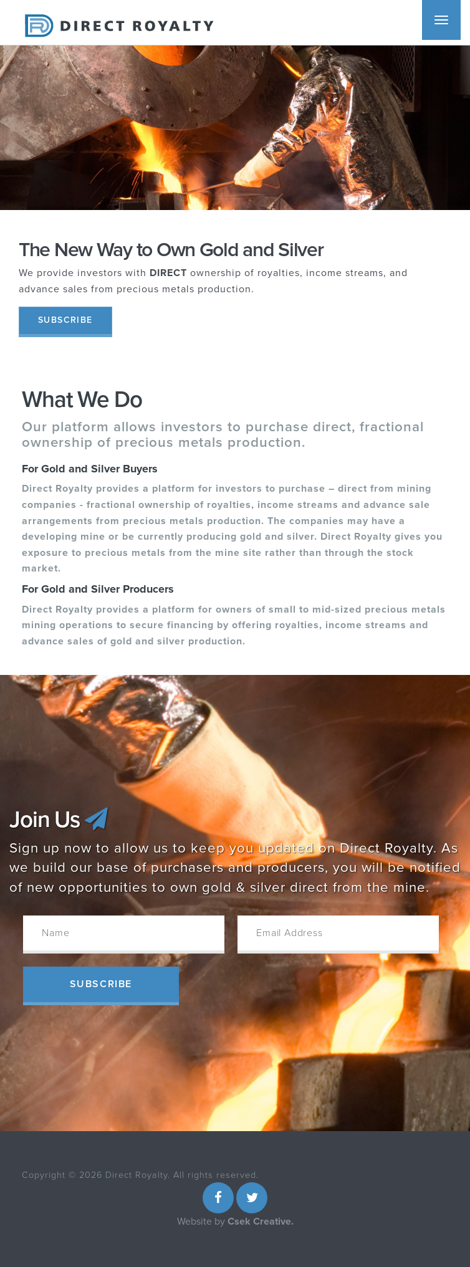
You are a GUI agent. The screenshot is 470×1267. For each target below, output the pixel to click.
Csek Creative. (261, 1221)
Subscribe (65, 320)
